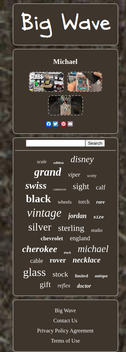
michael (93, 248)
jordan (77, 215)
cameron (59, 189)
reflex (63, 285)
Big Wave (65, 310)
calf (100, 187)
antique (101, 276)
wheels (65, 202)
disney (82, 159)
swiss (35, 185)
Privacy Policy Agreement (65, 330)
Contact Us (65, 320)
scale (42, 161)
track (67, 252)
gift (45, 284)
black (38, 198)
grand (47, 172)
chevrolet (52, 238)
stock (60, 274)
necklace (86, 260)
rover (58, 260)
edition (58, 163)
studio (96, 230)
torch (83, 202)
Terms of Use (65, 341)
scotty (91, 175)
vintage (44, 212)
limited (81, 275)
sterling (71, 228)
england (80, 238)
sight (81, 186)
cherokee (39, 249)
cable (36, 260)
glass (34, 272)
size (98, 217)
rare (100, 202)
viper (74, 174)
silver (39, 227)
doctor (84, 286)
